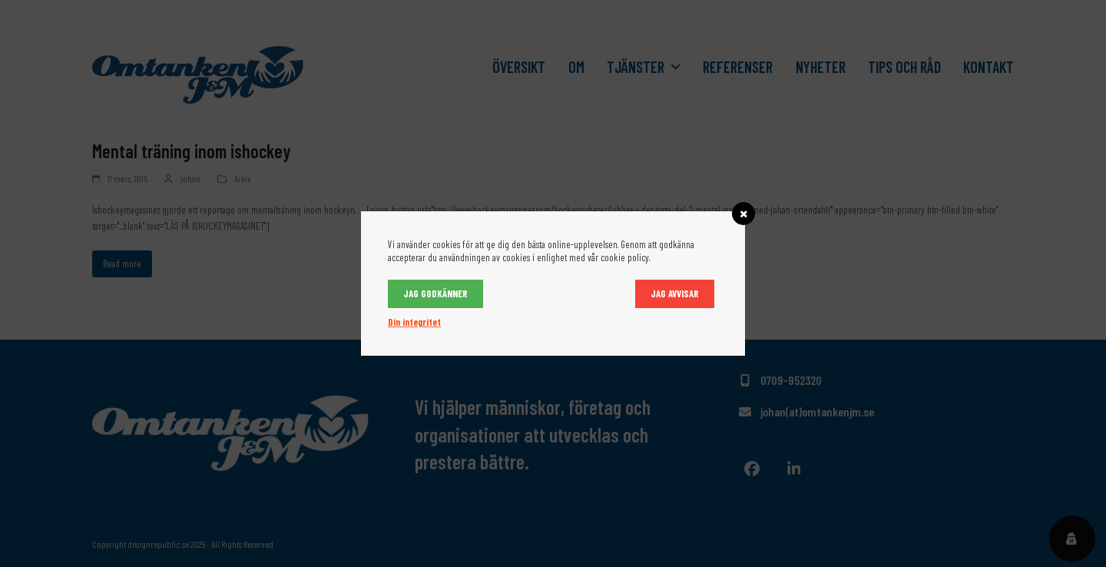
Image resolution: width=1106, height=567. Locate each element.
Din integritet (414, 322)
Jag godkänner (435, 293)
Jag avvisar (675, 293)
